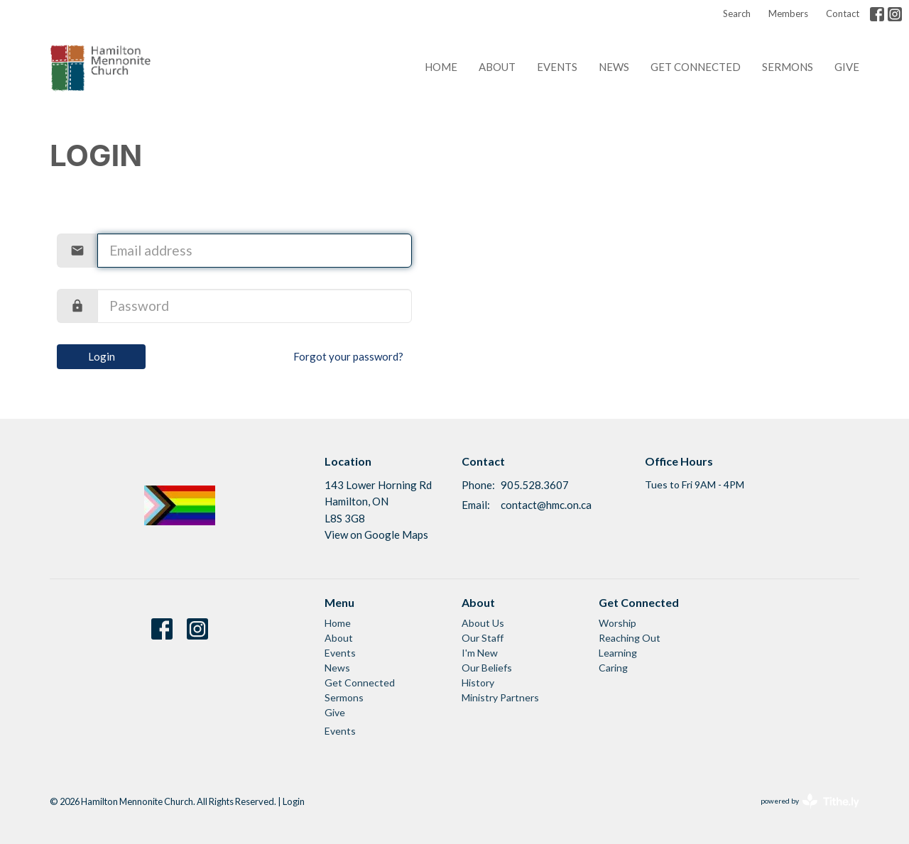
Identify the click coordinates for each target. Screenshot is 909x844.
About (497, 66)
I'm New (480, 653)
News (614, 66)
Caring (613, 668)
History (478, 682)
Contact (842, 13)
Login (101, 356)
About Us (483, 623)
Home (441, 66)
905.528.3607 (535, 484)
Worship (617, 623)
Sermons (787, 66)
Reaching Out (629, 638)
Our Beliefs (487, 668)
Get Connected (696, 66)
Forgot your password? (348, 356)
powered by (810, 801)
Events (557, 66)
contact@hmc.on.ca (546, 504)
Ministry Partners (500, 697)
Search (737, 13)
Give (846, 66)
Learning (618, 653)
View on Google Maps (376, 534)
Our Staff (483, 638)
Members (788, 13)
